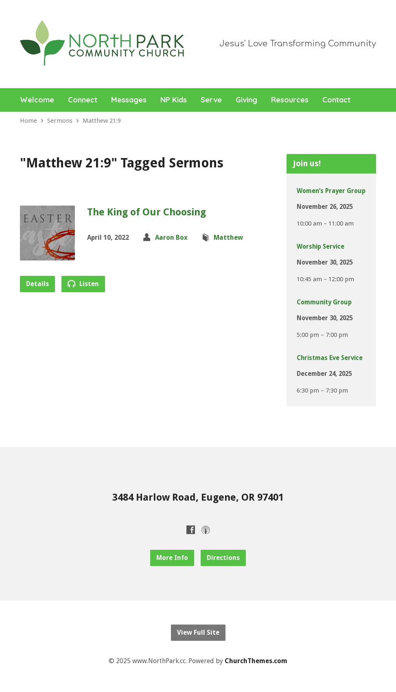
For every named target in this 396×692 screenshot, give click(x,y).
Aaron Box (171, 237)
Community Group (324, 302)
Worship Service (320, 246)
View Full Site (198, 632)
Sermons (59, 120)
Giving (246, 100)
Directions (223, 558)
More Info (172, 558)
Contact (336, 100)
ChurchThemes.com (256, 661)
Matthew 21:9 (102, 120)
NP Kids (173, 100)
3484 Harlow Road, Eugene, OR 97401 (198, 497)
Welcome (37, 100)
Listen (83, 284)
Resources (289, 100)
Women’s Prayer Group (331, 191)
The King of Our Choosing (146, 212)
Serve (211, 100)
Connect (82, 100)
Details (37, 284)
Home (28, 120)
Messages (129, 100)
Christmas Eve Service (330, 358)
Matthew (228, 237)
